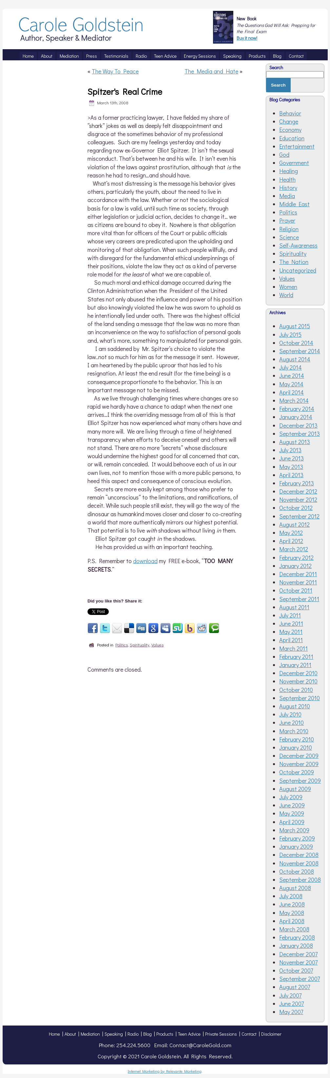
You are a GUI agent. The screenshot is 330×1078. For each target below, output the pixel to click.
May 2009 (291, 813)
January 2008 (296, 945)
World (286, 295)
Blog (147, 1034)
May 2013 (291, 467)
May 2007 (291, 1012)
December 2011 (298, 574)
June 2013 (291, 458)
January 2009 (296, 846)
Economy (290, 129)
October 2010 (296, 690)
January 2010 (295, 747)
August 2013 (294, 442)
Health (287, 179)
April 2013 (291, 475)
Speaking (114, 1034)
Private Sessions (221, 1034)
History (288, 188)
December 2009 (299, 756)
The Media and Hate (211, 71)
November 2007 (298, 962)
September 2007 (299, 979)
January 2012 (295, 566)
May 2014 (291, 384)
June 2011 (291, 623)
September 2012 (299, 516)
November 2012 (298, 499)
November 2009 (299, 764)
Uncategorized (297, 270)
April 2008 (291, 921)
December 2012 (298, 491)
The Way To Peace (115, 71)
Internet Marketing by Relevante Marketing (165, 1071)
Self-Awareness (298, 245)
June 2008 (292, 904)
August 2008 (295, 888)
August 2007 (294, 987)
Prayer (287, 220)
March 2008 (294, 929)
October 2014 (296, 343)
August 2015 (294, 326)
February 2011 (296, 657)
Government (294, 163)
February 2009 (297, 838)
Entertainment (297, 146)
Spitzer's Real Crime (124, 91)
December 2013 (298, 425)
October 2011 (295, 590)
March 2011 (293, 648)
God (284, 154)
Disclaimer (271, 1034)
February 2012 (296, 557)
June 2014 (291, 375)
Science (289, 237)
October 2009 (296, 772)
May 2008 (291, 913)
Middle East (294, 204)
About (70, 1034)
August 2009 (295, 789)
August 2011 (294, 607)
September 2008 (300, 880)
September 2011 (299, 599)
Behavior (290, 113)
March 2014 (294, 400)
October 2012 (296, 508)
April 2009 (291, 822)
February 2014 (296, 409)
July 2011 (290, 615)
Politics (121, 644)
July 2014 (290, 367)
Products (164, 1034)
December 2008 (299, 855)
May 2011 (290, 632)
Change (288, 121)
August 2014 (294, 359)
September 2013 (299, 433)
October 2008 (296, 871)
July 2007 (290, 995)
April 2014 (291, 392)
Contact (249, 1034)
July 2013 (290, 450)
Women (288, 287)
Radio (133, 1034)
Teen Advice (189, 1034)
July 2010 (290, 714)
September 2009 (300, 780)
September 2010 (299, 698)
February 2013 (296, 483)
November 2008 (299, 863)
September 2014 (299, 351)
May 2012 (291, 533)
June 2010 (291, 722)
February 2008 (297, 937)
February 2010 (296, 739)
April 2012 (291, 541)
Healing (288, 171)
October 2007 (296, 970)
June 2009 (292, 805)
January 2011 (295, 665)
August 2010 (294, 706)
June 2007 (291, 1003)
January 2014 (295, 417)
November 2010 (298, 681)
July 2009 (290, 797)
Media (287, 196)
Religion (289, 229)
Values (157, 644)
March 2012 (293, 549)
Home (54, 1034)
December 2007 (298, 954)
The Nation (293, 262)
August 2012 (294, 524)
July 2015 (290, 334)
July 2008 (290, 896)
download (145, 561)
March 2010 (293, 731)
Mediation (90, 1034)
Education (291, 138)
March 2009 (294, 830)
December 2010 (298, 673)
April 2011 (291, 640)
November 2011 (298, 582)
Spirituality (139, 644)
